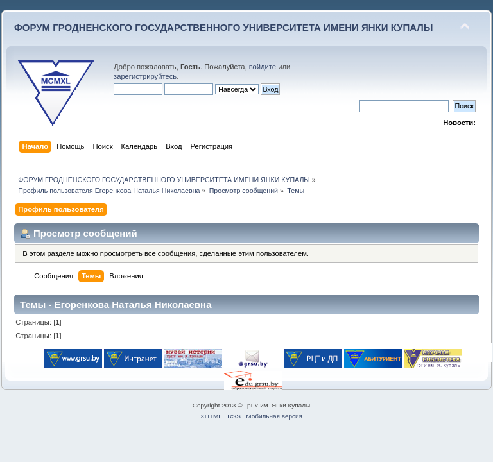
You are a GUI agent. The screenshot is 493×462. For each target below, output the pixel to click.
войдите (262, 67)
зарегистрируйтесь (145, 76)
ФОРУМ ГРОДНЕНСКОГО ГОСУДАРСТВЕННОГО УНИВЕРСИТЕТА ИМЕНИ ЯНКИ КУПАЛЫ (223, 27)
